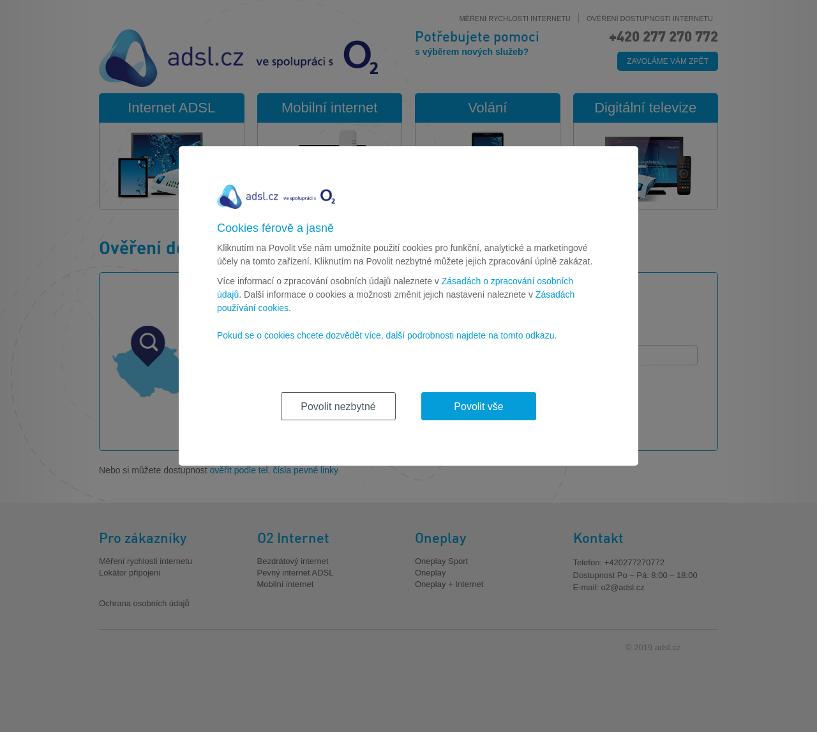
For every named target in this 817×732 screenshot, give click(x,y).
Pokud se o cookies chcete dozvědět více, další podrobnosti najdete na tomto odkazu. (387, 335)
